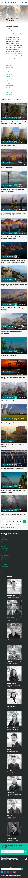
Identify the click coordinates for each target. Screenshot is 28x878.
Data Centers (9, 94)
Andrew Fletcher (20, 326)
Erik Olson (22, 233)
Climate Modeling (10, 85)
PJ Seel (9, 749)
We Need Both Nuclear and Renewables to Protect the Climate (13, 214)
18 (14, 524)
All (1, 571)
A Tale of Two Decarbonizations (11, 401)
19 (18, 524)
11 (13, 521)
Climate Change (9, 65)
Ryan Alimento (11, 771)
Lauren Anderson (20, 373)
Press (13, 99)
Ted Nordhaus (20, 141)
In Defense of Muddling (8, 355)
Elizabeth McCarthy (13, 727)
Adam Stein (10, 617)
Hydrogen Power (10, 81)
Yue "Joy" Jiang (11, 706)
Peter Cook (10, 661)
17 (10, 524)
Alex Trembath (21, 164)
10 (9, 521)
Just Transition (9, 69)
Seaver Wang (20, 256)
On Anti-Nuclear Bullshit (8, 145)
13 (20, 521)
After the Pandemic (7, 167)
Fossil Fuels (8, 72)
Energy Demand (9, 92)
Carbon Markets (9, 74)
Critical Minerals (9, 90)
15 (3, 524)
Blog (9, 99)
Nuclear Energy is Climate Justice (11, 423)
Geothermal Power (10, 78)
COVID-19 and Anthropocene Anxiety (13, 514)
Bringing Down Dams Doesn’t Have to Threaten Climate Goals (13, 237)
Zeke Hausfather (20, 185)
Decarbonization (9, 67)
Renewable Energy (10, 76)
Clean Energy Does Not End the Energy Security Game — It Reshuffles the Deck (13, 261)
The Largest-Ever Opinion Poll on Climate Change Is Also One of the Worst (14, 122)
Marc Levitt (10, 815)
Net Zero (8, 83)
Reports (19, 99)
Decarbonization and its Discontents (12, 468)
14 (24, 521)
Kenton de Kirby (20, 117)
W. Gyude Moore (20, 418)
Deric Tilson (10, 792)
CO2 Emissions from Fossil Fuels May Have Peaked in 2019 (12, 190)
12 (17, 521)
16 (7, 524)
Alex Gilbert (22, 209)
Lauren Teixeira (11, 838)
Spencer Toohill (11, 683)
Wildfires (8, 63)
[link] (19, 118)
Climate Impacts (9, 87)
